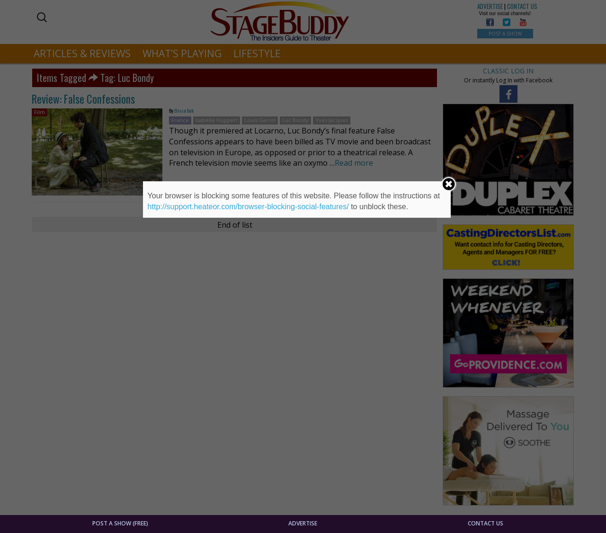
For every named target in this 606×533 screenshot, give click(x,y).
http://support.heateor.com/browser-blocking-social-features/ (248, 207)
